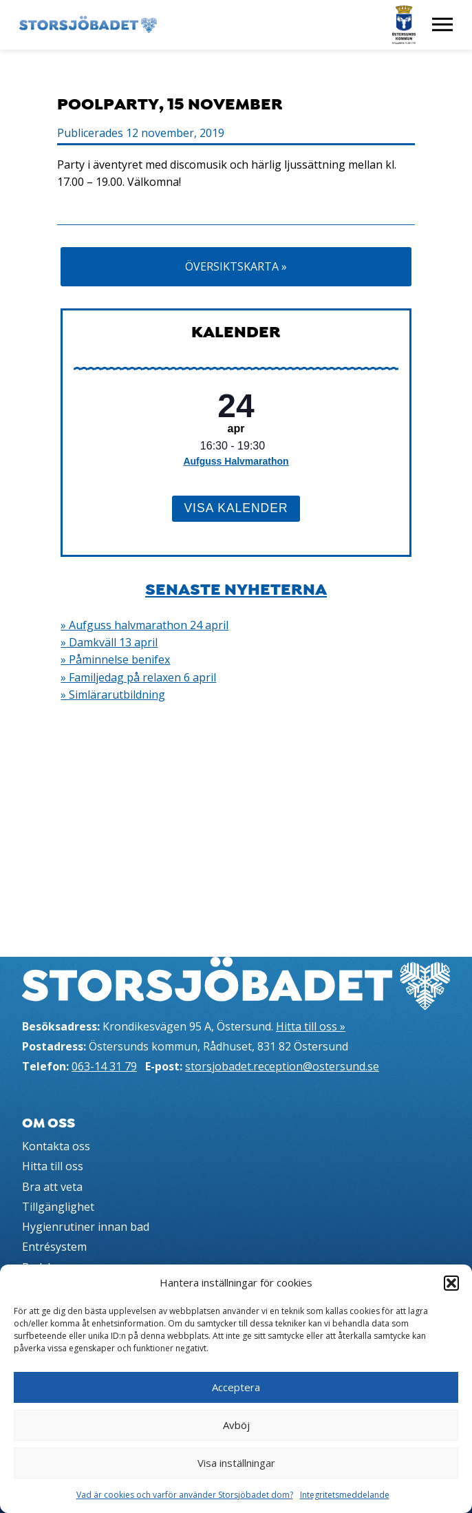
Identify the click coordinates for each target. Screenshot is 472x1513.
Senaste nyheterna (236, 589)
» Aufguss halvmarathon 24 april (144, 625)
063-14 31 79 (104, 1066)
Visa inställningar (236, 1463)
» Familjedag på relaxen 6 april (138, 677)
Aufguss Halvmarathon (235, 461)
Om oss (48, 1123)
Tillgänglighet (58, 1206)
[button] (451, 1283)
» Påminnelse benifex (115, 659)
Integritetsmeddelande (344, 1495)
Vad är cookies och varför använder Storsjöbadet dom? (184, 1495)
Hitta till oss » (310, 1026)
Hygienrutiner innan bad (85, 1226)
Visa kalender (236, 508)
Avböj (236, 1425)
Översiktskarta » (236, 266)
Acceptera (236, 1387)
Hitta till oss (52, 1166)
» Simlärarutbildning (113, 694)
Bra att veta (52, 1186)
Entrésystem (54, 1246)
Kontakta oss (56, 1146)
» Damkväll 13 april (109, 642)
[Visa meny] (442, 24)
